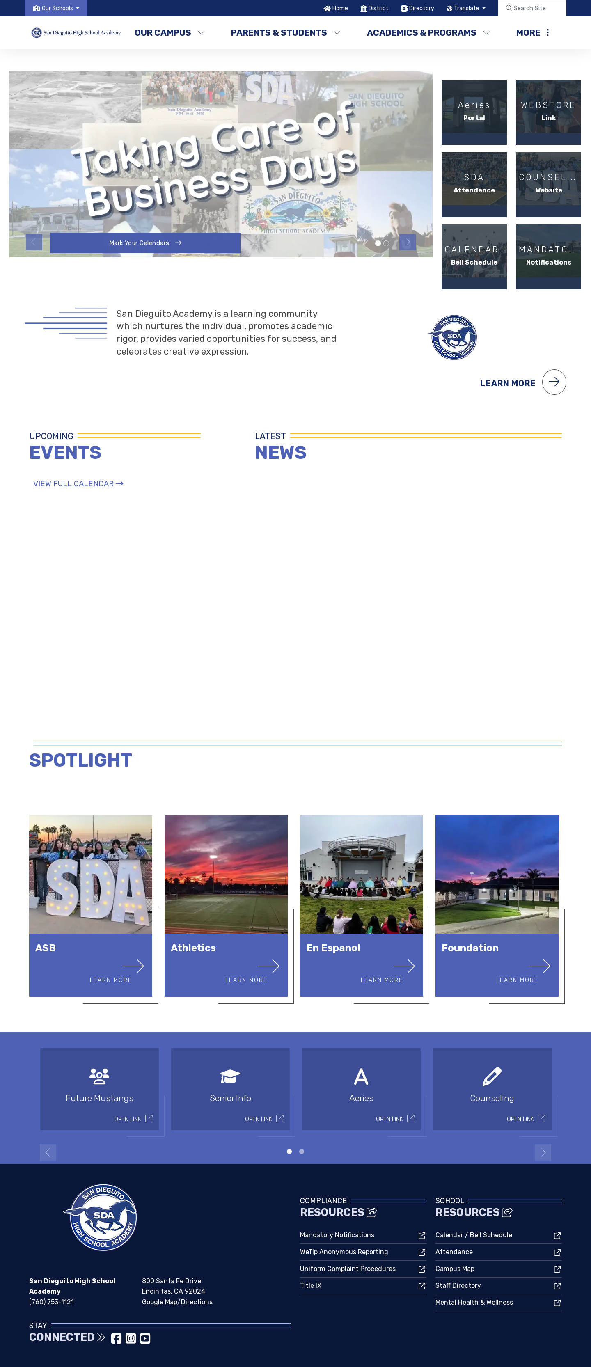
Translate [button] (467, 8)
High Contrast (496, 1354)
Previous (34, 242)
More (532, 32)
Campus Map (454, 1237)
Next (407, 242)
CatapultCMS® (303, 1353)
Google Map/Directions (177, 1270)
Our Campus (170, 32)
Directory (421, 8)
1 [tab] (289, 1120)
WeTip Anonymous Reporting (344, 1220)
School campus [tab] (386, 244)
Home (340, 8)
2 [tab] (302, 1120)
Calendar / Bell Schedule (473, 1203)
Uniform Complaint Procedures (348, 1237)
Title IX (310, 1254)
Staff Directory (458, 1254)
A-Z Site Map (539, 1354)
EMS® (334, 1353)
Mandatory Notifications (337, 1203)
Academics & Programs (427, 32)
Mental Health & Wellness (474, 1271)
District (379, 8)
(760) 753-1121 (51, 1270)
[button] (60, 8)
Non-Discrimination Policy (432, 1354)
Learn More (523, 349)
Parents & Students (285, 32)
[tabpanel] (221, 164)
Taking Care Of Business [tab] (378, 244)
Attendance (454, 1220)
